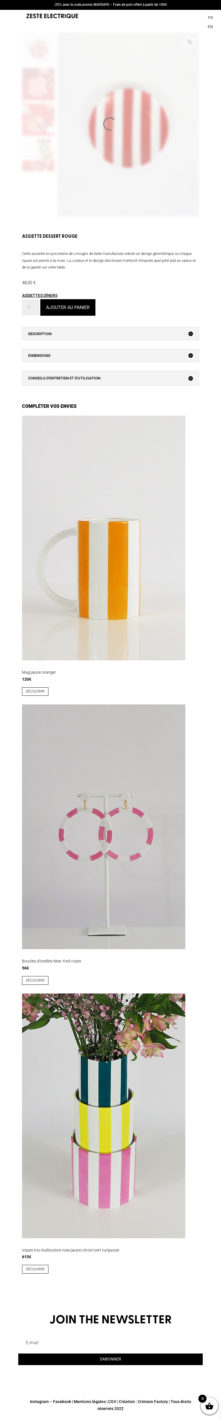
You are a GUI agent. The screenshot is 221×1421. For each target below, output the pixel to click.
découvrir (35, 691)
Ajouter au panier (68, 307)
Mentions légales (90, 1401)
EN (210, 26)
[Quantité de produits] (30, 307)
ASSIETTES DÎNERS (39, 295)
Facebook (62, 1401)
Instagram (39, 1401)
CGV (112, 1401)
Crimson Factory (153, 1401)
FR (210, 17)
